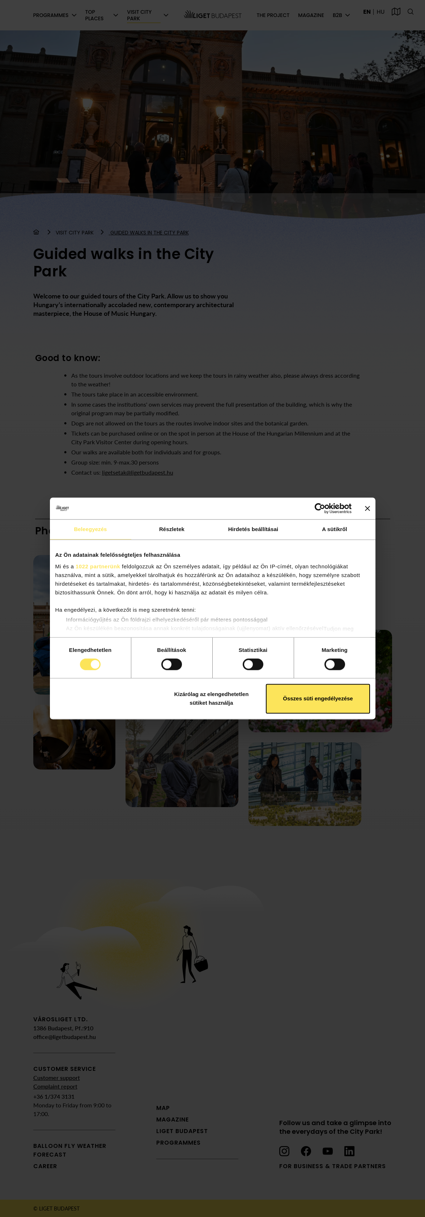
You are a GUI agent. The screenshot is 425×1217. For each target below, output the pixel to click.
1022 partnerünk (98, 566)
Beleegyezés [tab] (90, 529)
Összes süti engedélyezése (318, 699)
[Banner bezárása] (367, 508)
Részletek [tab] (171, 529)
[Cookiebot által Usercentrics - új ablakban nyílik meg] (320, 508)
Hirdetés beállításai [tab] (253, 529)
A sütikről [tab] (334, 529)
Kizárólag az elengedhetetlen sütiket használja (211, 698)
